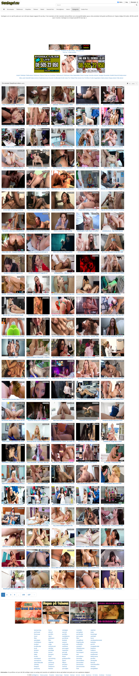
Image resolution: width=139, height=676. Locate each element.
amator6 (79, 646)
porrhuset (37, 632)
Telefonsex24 (59, 75)
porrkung (51, 662)
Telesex (42, 75)
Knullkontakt (57, 78)
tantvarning (37, 630)
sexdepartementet (96, 640)
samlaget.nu (35, 675)
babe (35, 654)
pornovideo (79, 662)
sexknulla (65, 644)
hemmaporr (80, 652)
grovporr (51, 654)
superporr (65, 650)
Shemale (133, 2)
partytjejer (37, 640)
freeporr (36, 666)
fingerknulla (80, 642)
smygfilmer (79, 640)
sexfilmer (65, 646)
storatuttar (94, 660)
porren (50, 652)
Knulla (92, 78)
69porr (50, 660)
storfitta (50, 648)
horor (50, 630)
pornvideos (79, 656)
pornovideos (80, 660)
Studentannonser (44, 78)
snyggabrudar (95, 646)
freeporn (93, 648)
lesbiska (93, 642)
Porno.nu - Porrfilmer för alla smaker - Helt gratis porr (69, 50)
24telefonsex (80, 648)
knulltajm (65, 654)
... (18, 595)
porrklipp (51, 650)
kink (77, 668)
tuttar (92, 632)
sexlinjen (93, 636)
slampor (93, 666)
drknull (50, 632)
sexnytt (64, 632)
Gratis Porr (68, 78)
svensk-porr (52, 646)
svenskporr (37, 658)
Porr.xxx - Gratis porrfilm (69, 52)
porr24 (93, 644)
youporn (51, 664)
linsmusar (37, 634)
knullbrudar (37, 646)
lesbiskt (64, 640)
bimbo (36, 652)
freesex (50, 668)
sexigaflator (94, 668)
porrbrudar (79, 634)
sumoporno (37, 660)
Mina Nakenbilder (75, 75)
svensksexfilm (95, 664)
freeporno (51, 666)
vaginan (50, 642)
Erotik (62, 78)
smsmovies (94, 652)
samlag (36, 664)
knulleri (36, 644)
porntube (79, 658)
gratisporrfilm (66, 658)
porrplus (64, 664)
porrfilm (50, 634)
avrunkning (51, 658)
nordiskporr (37, 642)
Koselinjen (53, 75)
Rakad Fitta (74, 78)
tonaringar (94, 634)
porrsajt (64, 652)
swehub (93, 630)
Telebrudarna (29, 75)
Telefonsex (37, 75)
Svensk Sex (81, 78)
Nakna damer (105, 78)
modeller (79, 630)
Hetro (121, 2)
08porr (64, 662)
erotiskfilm (79, 644)
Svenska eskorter (93, 75)
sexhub (64, 666)
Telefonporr (67, 75)
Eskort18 (116, 75)
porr (77, 654)
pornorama (79, 664)
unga (50, 644)
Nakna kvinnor (35, 78)
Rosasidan (107, 75)
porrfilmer (65, 638)
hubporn (93, 650)
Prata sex (47, 75)
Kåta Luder (22, 78)
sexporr (64, 642)
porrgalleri (79, 632)
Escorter (51, 78)
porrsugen (65, 648)
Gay (126, 2)
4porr (50, 636)
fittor (35, 638)
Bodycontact (122, 75)
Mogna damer (113, 78)
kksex (64, 656)
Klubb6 (112, 75)
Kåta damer (120, 78)
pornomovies (80, 666)
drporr (64, 660)
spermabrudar (38, 662)
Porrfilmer (87, 78)
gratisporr (51, 638)
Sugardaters (97, 78)
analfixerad (94, 654)
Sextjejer (101, 75)
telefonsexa (94, 656)
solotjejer (65, 630)
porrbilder (79, 650)
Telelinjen (23, 75)
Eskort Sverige (84, 75)
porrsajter (65, 668)
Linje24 (18, 75)
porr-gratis (79, 636)
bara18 (93, 662)
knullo (36, 656)
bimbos (36, 650)
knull (35, 648)
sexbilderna (66, 636)
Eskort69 (28, 78)
